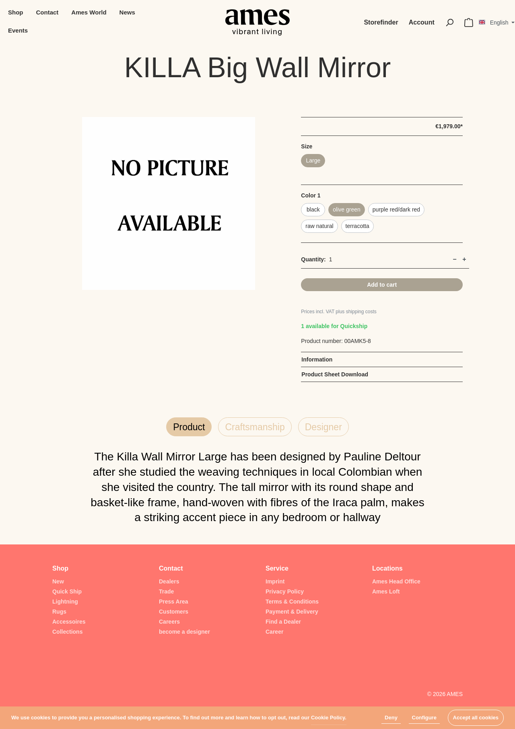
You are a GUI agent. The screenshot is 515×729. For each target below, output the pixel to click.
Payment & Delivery (292, 611)
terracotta (357, 226)
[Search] (449, 22)
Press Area (173, 601)
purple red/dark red (396, 209)
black (313, 209)
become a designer (184, 631)
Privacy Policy (285, 591)
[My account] (422, 22)
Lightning (65, 601)
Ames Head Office (396, 581)
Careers (169, 621)
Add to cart (382, 284)
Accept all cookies (476, 718)
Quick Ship (67, 591)
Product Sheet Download (334, 374)
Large (313, 160)
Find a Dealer (283, 621)
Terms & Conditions (292, 601)
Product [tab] (189, 427)
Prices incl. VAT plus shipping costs (338, 311)
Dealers (169, 581)
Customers (173, 611)
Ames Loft (386, 591)
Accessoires (69, 621)
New (58, 581)
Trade (166, 591)
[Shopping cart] (468, 22)
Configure (424, 718)
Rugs (59, 611)
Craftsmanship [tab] (254, 427)
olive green (346, 209)
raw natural (319, 226)
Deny (391, 718)
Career (274, 631)
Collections (67, 631)
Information (316, 359)
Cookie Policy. (328, 718)
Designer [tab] (323, 427)
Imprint (275, 581)
